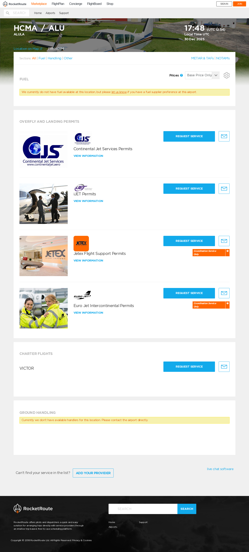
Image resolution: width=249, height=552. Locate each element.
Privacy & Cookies (82, 540)
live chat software (220, 469)
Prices (176, 75)
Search (187, 509)
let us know (119, 92)
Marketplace (39, 3)
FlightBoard (94, 3)
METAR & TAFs (202, 58)
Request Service (189, 136)
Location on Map (28, 49)
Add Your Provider (93, 473)
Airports (50, 13)
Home (38, 13)
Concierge (75, 3)
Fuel (42, 58)
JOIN (239, 4)
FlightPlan (58, 3)
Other (68, 58)
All (34, 58)
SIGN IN (224, 4)
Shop (109, 3)
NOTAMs (223, 58)
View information (89, 156)
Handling (54, 58)
